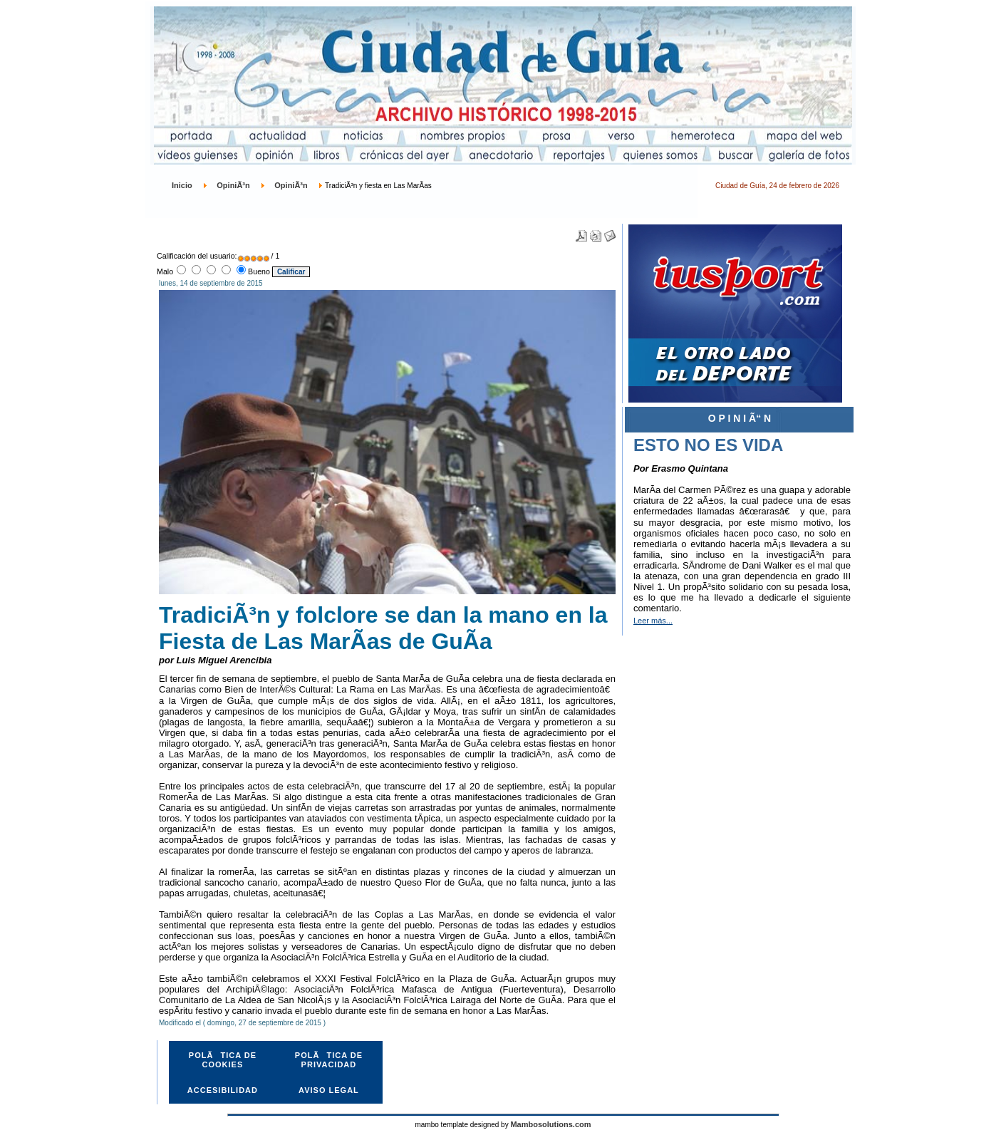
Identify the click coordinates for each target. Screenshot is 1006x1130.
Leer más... (653, 620)
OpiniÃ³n (233, 185)
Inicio (182, 185)
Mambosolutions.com (550, 1124)
